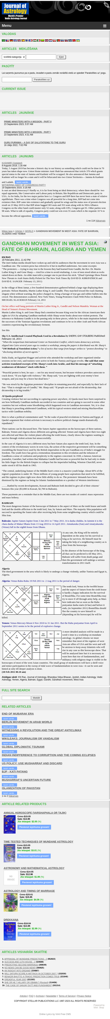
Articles (18, 231)
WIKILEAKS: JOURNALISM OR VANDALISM (30, 738)
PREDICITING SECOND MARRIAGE (21, 965)
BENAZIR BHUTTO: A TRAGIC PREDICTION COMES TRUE (31, 976)
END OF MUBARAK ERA (18, 713)
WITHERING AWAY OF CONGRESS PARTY (24, 185)
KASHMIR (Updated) (12, 163)
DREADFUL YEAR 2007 (15, 979)
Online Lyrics (45, 1014)
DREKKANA (11, 919)
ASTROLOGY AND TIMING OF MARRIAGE (29, 890)
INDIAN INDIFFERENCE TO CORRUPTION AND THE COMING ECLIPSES (49, 755)
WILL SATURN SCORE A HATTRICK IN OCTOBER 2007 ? (30, 973)
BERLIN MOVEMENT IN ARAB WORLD (27, 721)
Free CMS (66, 1014)
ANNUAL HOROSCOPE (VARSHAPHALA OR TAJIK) (35, 812)
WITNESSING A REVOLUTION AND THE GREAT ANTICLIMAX (41, 730)
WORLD (29, 231)
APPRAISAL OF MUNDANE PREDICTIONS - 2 (25, 959)
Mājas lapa (7, 231)
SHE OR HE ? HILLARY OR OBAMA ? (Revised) (26, 982)
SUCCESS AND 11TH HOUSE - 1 (19, 962)
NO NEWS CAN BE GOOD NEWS (19, 968)
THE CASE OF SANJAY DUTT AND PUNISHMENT (29, 985)
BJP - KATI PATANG (15, 771)
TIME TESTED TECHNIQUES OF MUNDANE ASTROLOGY (38, 841)
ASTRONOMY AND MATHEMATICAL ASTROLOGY (34, 868)
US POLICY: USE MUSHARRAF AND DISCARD (32, 763)
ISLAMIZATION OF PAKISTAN (21, 788)
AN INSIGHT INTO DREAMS (17, 971)
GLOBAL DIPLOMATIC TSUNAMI (23, 746)
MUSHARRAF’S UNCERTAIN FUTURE (26, 779)
